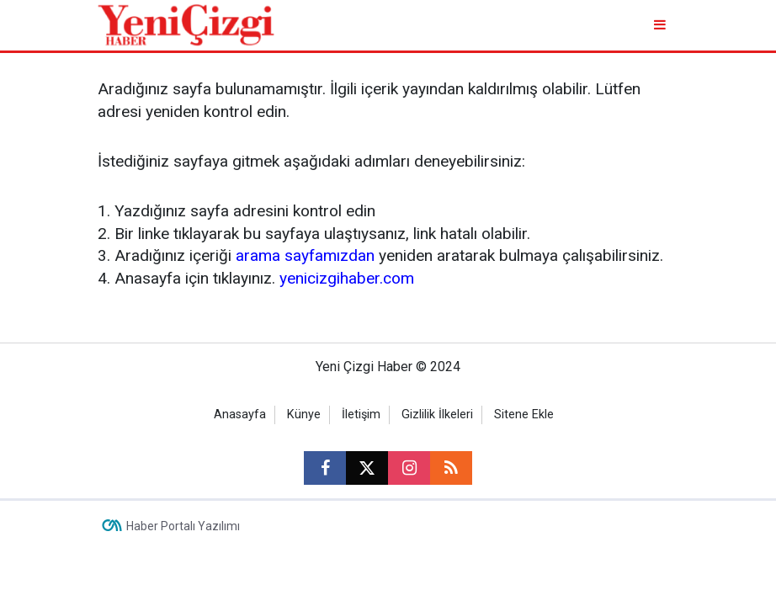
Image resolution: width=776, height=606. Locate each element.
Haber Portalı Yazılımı (183, 526)
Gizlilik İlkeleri (437, 414)
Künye (304, 414)
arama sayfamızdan (305, 255)
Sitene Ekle (524, 414)
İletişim (361, 414)
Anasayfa (240, 414)
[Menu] (661, 25)
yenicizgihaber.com (346, 278)
